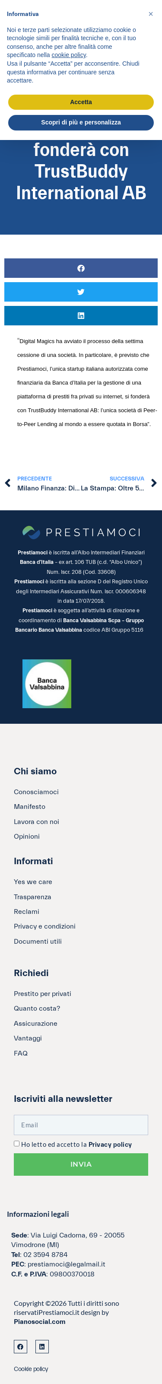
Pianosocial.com (40, 1322)
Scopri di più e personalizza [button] (81, 122)
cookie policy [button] (69, 54)
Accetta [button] (81, 102)
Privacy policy (110, 1145)
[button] (81, 268)
